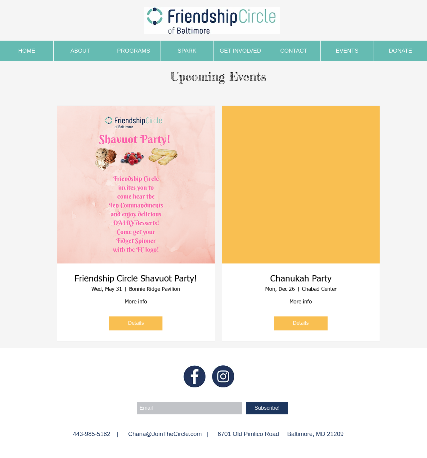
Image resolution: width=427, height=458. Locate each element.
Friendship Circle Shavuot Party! (135, 279)
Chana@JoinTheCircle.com (164, 434)
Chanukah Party (301, 279)
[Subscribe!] (267, 408)
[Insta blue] (223, 376)
